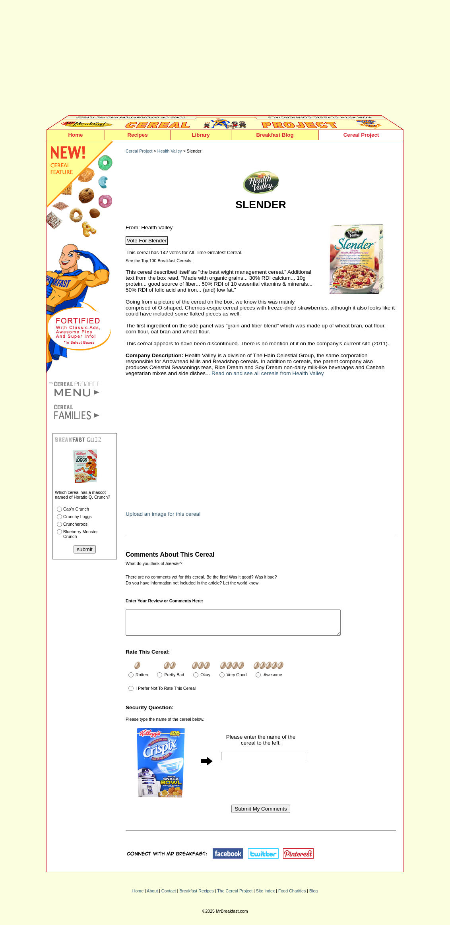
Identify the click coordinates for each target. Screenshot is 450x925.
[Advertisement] (225, 59)
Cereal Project (361, 135)
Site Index (265, 895)
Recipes (137, 135)
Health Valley (169, 151)
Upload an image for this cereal (163, 514)
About (152, 895)
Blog (313, 895)
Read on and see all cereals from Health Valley (267, 373)
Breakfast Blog (274, 135)
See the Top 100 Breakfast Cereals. (159, 260)
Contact (168, 895)
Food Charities (292, 895)
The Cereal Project (234, 895)
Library (200, 135)
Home (75, 135)
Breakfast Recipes (196, 895)
